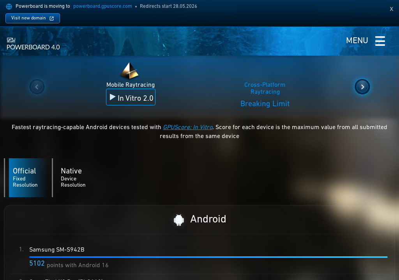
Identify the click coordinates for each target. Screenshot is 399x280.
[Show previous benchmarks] (37, 87)
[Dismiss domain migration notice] (391, 9)
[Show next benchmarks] (362, 87)
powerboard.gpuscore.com (102, 6)
